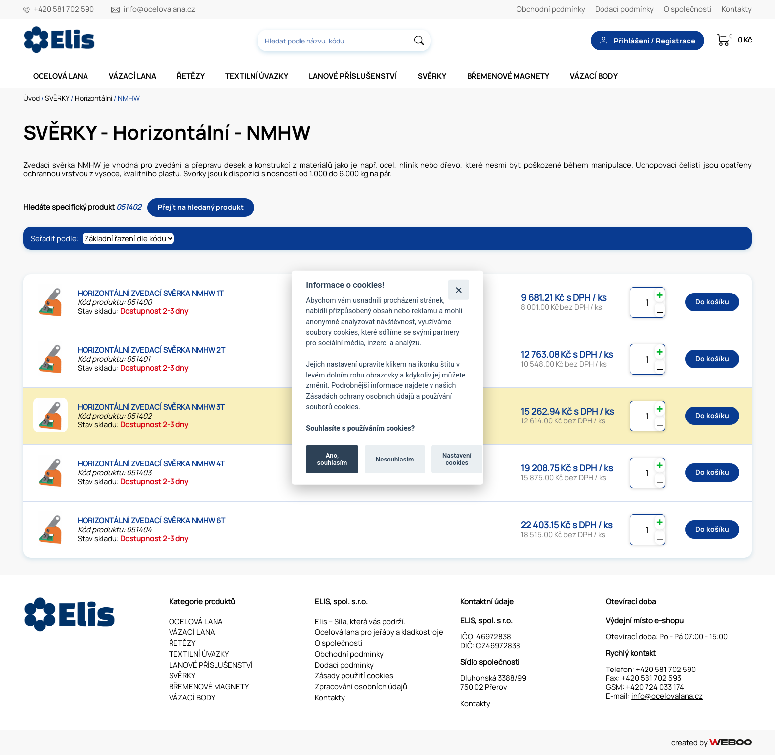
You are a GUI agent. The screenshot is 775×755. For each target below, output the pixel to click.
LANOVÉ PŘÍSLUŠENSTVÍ (353, 76)
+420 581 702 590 (64, 9)
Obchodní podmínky (551, 9)
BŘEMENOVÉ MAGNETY (508, 76)
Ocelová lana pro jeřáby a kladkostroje (379, 632)
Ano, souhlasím (332, 458)
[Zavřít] (458, 289)
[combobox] (344, 40)
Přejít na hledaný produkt (201, 206)
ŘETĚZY (191, 76)
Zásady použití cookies (354, 676)
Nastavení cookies (457, 458)
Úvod (31, 98)
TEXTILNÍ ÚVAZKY (256, 76)
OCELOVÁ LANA (60, 76)
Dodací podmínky (624, 9)
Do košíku (712, 301)
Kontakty (737, 9)
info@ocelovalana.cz (159, 9)
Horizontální (93, 98)
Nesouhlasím (395, 458)
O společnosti (688, 9)
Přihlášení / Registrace (647, 41)
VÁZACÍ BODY (594, 76)
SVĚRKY (432, 76)
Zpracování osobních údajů (361, 686)
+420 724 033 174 (655, 687)
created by (711, 742)
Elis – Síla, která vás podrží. (360, 621)
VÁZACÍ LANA (132, 76)
